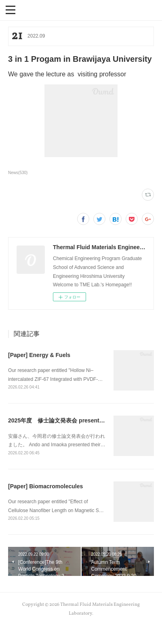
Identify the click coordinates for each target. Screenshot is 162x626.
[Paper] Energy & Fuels (39, 355)
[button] (10, 9)
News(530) (17, 172)
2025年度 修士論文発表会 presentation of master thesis (83, 420)
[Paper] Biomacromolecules (45, 486)
